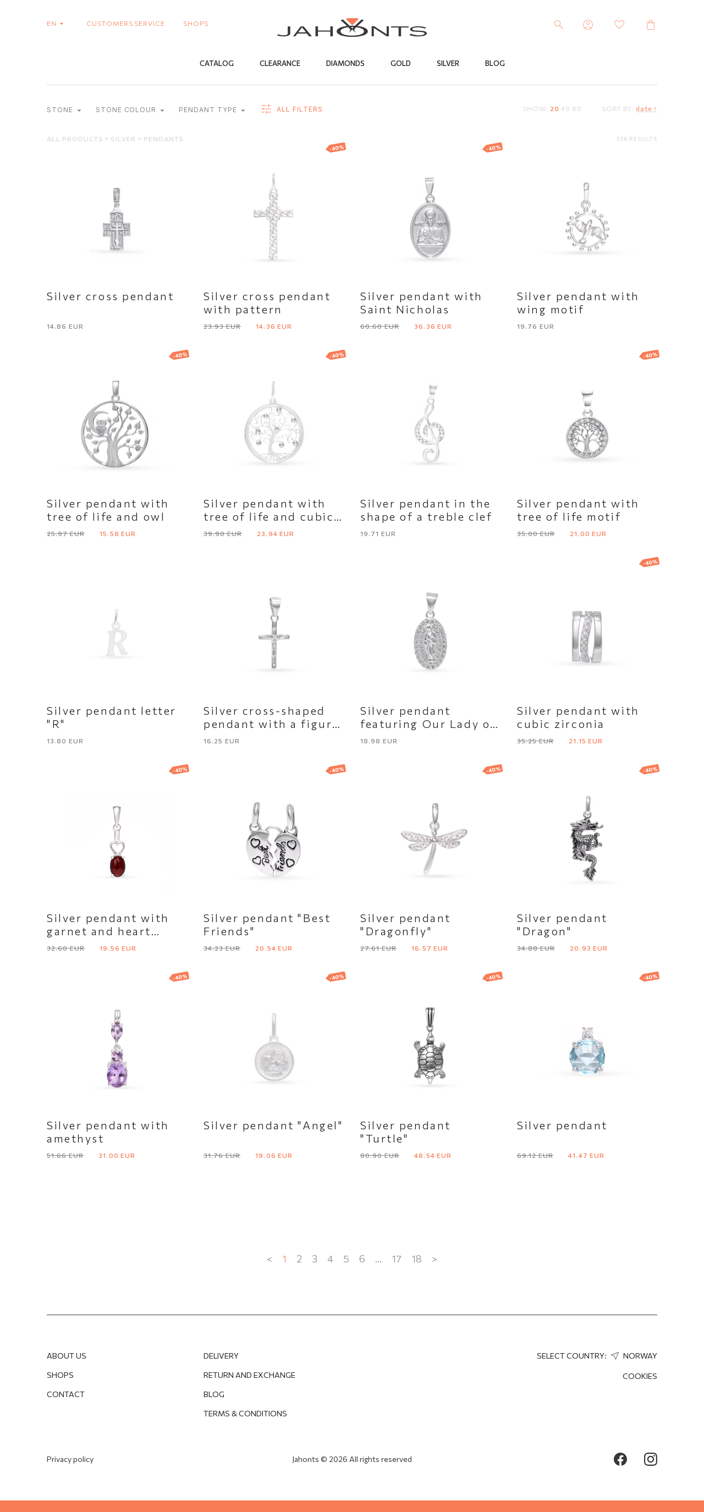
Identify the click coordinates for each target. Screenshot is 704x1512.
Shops (60, 1374)
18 (416, 1259)
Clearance (280, 64)
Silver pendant (562, 1125)
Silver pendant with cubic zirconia (578, 717)
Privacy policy (70, 1459)
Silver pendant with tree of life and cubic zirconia (269, 517)
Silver (448, 64)
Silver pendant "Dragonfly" (405, 925)
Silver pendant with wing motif (578, 303)
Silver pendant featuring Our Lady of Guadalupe (428, 724)
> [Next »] (434, 1259)
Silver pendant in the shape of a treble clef (426, 510)
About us (66, 1355)
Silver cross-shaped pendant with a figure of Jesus (271, 724)
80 (577, 109)
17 (397, 1259)
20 (554, 109)
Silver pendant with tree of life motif (578, 510)
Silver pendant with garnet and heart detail (108, 931)
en (57, 23)
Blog (495, 64)
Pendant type (212, 111)
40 (565, 109)
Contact (66, 1394)
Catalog (217, 64)
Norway (632, 1355)
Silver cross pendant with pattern (267, 303)
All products (76, 139)
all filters (291, 110)
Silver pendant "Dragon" (562, 925)
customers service (125, 23)
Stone (64, 111)
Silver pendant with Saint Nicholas (421, 303)
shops (195, 23)
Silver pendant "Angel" (273, 1125)
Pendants (164, 139)
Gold (401, 64)
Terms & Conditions (245, 1413)
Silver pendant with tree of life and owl (108, 510)
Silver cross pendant (110, 296)
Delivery (221, 1355)
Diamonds (345, 64)
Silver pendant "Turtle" (405, 1132)
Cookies (640, 1376)
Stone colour (130, 111)
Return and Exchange (249, 1374)
